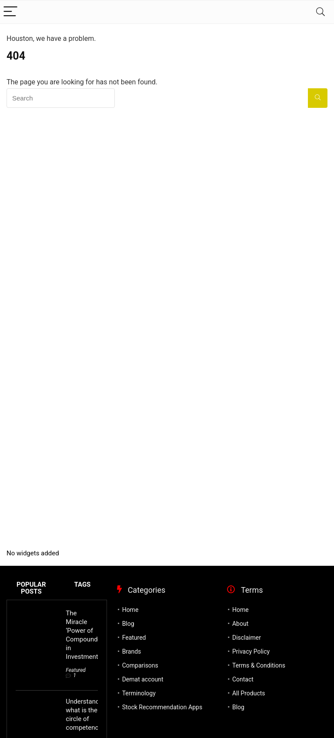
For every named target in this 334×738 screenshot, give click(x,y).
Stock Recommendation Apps (162, 707)
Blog (128, 623)
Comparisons (140, 665)
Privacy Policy (251, 651)
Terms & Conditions (258, 665)
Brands (131, 651)
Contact (243, 679)
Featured (76, 670)
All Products (248, 693)
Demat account (143, 679)
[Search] (320, 11)
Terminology (139, 693)
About (240, 623)
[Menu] (10, 11)
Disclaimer (246, 637)
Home (130, 609)
